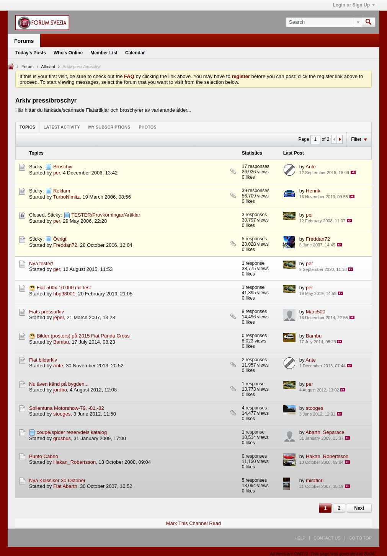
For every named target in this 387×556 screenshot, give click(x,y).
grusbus (62, 438)
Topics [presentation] (27, 127)
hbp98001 (64, 294)
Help (299, 538)
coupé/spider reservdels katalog (72, 432)
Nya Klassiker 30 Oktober (57, 480)
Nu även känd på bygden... (58, 384)
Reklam (61, 191)
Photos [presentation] (147, 127)
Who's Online (68, 52)
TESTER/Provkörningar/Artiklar (105, 215)
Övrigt (60, 239)
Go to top (360, 538)
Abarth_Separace (324, 432)
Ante (310, 167)
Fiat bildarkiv (43, 360)
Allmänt (48, 66)
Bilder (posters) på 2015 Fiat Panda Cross (83, 336)
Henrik (313, 191)
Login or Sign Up (354, 5)
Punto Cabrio (43, 456)
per (56, 173)
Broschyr (63, 167)
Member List (104, 52)
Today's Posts (30, 52)
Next (359, 508)
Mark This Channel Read (193, 523)
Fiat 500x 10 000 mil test (64, 287)
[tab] (27, 127)
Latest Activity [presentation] (62, 127)
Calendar (135, 52)
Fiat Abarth (65, 486)
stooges (62, 414)
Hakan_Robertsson (74, 462)
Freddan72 (65, 245)
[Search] (324, 22)
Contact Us (327, 538)
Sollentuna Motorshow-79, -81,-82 (66, 408)
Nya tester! (41, 263)
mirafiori (314, 480)
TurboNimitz (66, 197)
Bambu (61, 342)
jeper (58, 317)
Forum (27, 66)
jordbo (60, 390)
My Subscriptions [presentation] (109, 127)
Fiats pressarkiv (46, 312)
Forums (24, 41)
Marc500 (315, 312)
